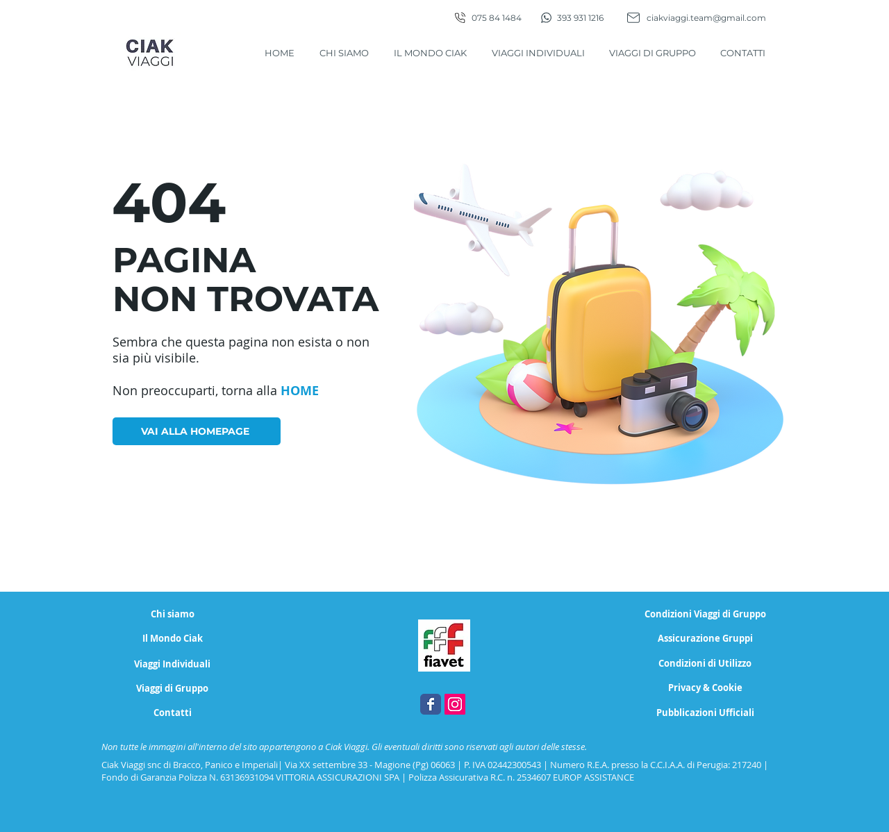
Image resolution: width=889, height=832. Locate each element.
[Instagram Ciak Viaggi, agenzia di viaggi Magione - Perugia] (454, 704)
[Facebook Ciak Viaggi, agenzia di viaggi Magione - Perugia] (430, 704)
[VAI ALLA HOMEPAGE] (197, 431)
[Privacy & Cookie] (704, 688)
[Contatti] (172, 713)
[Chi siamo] (172, 614)
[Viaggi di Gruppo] (172, 688)
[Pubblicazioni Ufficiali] (705, 713)
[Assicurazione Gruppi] (705, 638)
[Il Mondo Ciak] (172, 638)
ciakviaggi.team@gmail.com (706, 18)
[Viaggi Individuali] (172, 664)
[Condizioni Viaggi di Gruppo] (705, 614)
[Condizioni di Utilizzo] (704, 663)
